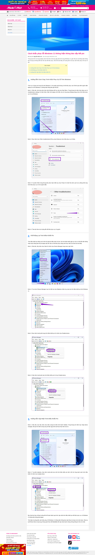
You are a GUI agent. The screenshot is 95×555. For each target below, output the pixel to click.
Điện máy (10, 23)
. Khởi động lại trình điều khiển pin (38, 70)
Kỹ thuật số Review (12, 32)
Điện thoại (10, 26)
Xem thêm (29, 545)
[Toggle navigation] (14, 11)
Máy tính (10, 29)
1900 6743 (55, 539)
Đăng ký (86, 5)
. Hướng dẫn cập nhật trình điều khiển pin (40, 72)
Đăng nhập (82, 5)
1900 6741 (50, 539)
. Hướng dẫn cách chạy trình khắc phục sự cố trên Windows (45, 67)
